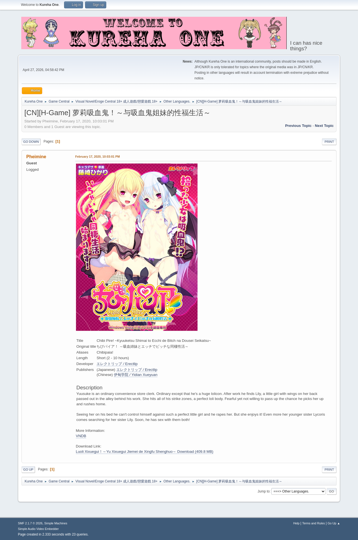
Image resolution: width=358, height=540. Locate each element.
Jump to (264, 491)
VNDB (81, 436)
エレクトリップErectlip (117, 364)
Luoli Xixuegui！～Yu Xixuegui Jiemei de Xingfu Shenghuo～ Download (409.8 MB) (144, 451)
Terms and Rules (313, 523)
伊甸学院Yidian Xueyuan (135, 375)
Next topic (324, 126)
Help (296, 523)
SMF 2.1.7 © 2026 (30, 523)
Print (329, 141)
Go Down (31, 141)
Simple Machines (55, 523)
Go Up (28, 469)
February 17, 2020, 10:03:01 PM (97, 156)
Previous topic (298, 126)
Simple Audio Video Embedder (38, 528)
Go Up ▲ (334, 523)
